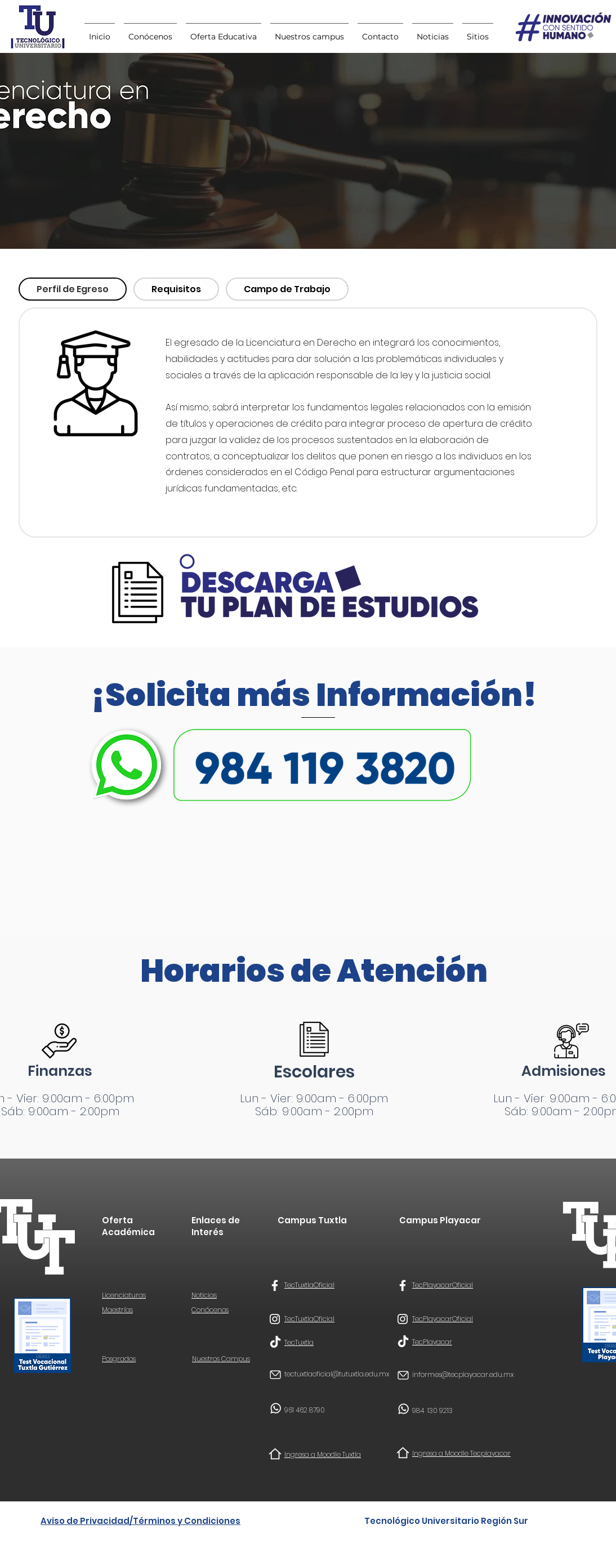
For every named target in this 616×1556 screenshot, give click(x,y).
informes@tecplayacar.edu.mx (463, 1374)
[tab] (73, 289)
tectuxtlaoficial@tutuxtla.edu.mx (336, 1374)
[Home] (275, 1454)
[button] (478, 31)
